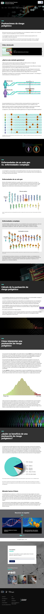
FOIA (12, 596)
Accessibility (4, 598)
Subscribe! (12, 561)
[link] (9, 572)
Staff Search (4, 602)
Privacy (13, 598)
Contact (4, 596)
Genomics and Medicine (11, 7)
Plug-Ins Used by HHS (6, 604)
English (41, 307)
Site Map (3, 600)
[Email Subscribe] (22, 558)
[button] (41, 2)
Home (2, 7)
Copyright (14, 600)
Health (6, 7)
